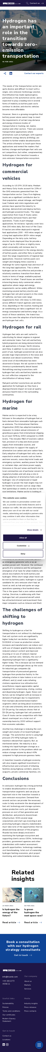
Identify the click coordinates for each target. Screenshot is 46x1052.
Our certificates (8, 1015)
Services (27, 989)
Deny (23, 554)
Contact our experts (34, 73)
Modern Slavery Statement (8, 1019)
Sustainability (8, 1003)
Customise (23, 546)
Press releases (30, 1007)
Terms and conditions (11, 1011)
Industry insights (31, 1003)
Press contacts (30, 1011)
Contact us (35, 3)
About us (28, 981)
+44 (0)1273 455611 (8, 982)
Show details (33, 530)
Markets (27, 985)
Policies (5, 1007)
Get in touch (21, 955)
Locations (6, 1039)
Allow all (23, 538)
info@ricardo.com (10, 976)
